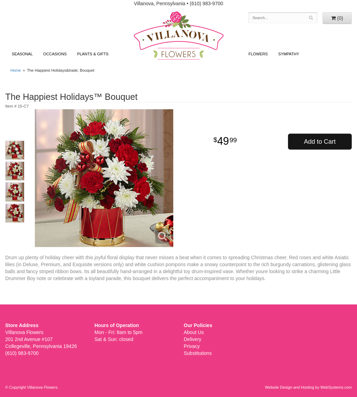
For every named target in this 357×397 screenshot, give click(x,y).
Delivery (193, 339)
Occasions (55, 54)
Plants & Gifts (92, 54)
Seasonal (22, 54)
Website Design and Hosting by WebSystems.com (308, 387)
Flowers (258, 54)
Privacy (192, 346)
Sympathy (288, 54)
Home (15, 70)
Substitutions (198, 353)
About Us (194, 332)
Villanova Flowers (178, 35)
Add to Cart (320, 141)
